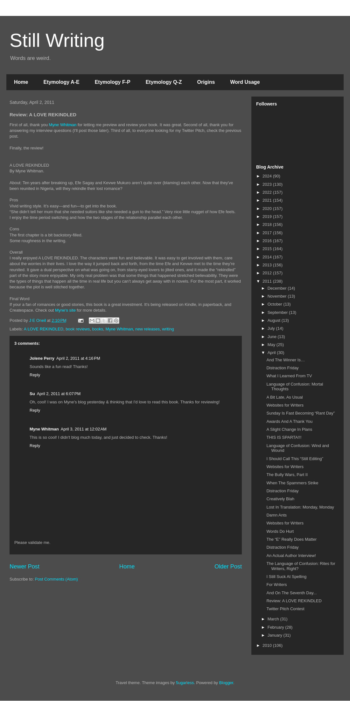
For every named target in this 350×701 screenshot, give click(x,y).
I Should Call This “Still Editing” (294, 458)
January (276, 635)
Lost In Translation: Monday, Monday (300, 507)
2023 (267, 184)
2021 (267, 200)
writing (168, 329)
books (97, 329)
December (278, 288)
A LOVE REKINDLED (43, 329)
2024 (267, 176)
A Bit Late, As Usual (284, 397)
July (272, 328)
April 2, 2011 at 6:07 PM (59, 393)
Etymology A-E (61, 82)
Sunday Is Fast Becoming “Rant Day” (300, 413)
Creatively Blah (280, 498)
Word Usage (245, 82)
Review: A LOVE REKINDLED (293, 600)
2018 (267, 224)
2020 (267, 208)
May (272, 344)
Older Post (228, 566)
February (276, 627)
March (274, 619)
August (275, 320)
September (278, 312)
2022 (267, 192)
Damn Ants (276, 515)
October (276, 304)
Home (21, 82)
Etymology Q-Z (164, 82)
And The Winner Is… (285, 360)
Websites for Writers (285, 405)
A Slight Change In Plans (289, 429)
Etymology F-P (112, 82)
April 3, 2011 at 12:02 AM (84, 429)
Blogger (226, 682)
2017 (267, 232)
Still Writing (57, 40)
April (272, 352)
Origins (206, 82)
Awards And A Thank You (289, 421)
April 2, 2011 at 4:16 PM (78, 358)
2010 (267, 645)
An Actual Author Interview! (291, 555)
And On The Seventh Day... (291, 592)
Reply (35, 374)
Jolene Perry (42, 358)
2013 (267, 265)
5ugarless (185, 682)
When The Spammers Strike (292, 483)
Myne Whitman (63, 124)
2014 (267, 257)
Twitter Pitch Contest (285, 608)
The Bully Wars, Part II (287, 474)
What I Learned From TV (289, 375)
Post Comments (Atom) (56, 579)
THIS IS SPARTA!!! (283, 437)
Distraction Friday (282, 367)
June (273, 336)
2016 (267, 240)
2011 (267, 281)
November (278, 296)
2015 (267, 248)
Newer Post (24, 566)
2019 (267, 216)
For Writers (276, 584)
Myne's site (65, 310)
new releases (147, 329)
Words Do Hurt (280, 531)
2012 (267, 273)
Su (32, 393)
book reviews (78, 329)
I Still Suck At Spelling (286, 576)
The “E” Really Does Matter (291, 539)
